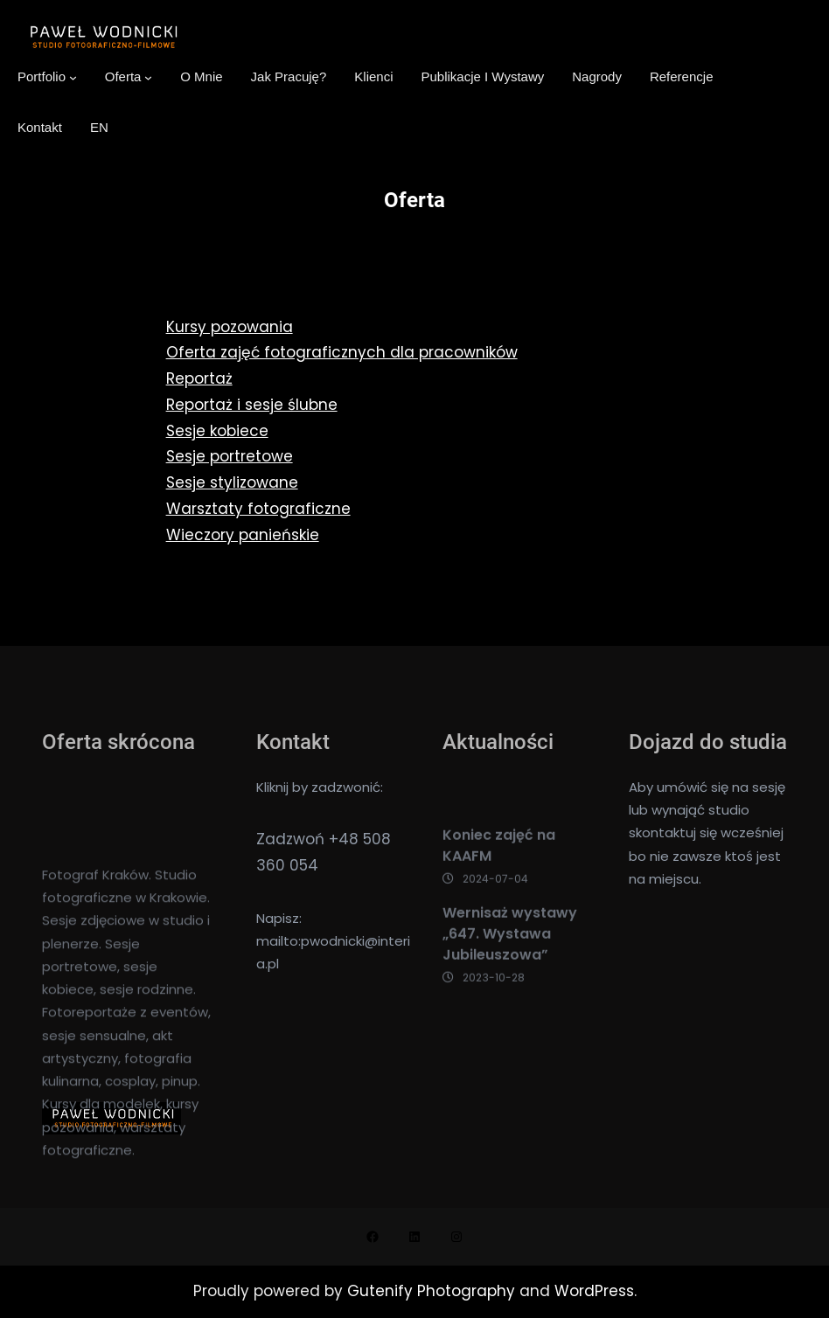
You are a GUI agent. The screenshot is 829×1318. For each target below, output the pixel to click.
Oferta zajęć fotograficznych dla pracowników (342, 352)
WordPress (594, 1290)
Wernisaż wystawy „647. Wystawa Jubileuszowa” (509, 998)
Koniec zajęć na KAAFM (498, 908)
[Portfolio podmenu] (73, 77)
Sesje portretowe (229, 456)
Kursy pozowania (229, 326)
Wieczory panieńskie (242, 534)
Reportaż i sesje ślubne (252, 404)
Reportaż (199, 378)
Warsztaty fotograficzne (258, 508)
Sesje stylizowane (232, 482)
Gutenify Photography (433, 1290)
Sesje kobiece (217, 430)
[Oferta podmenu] (148, 77)
